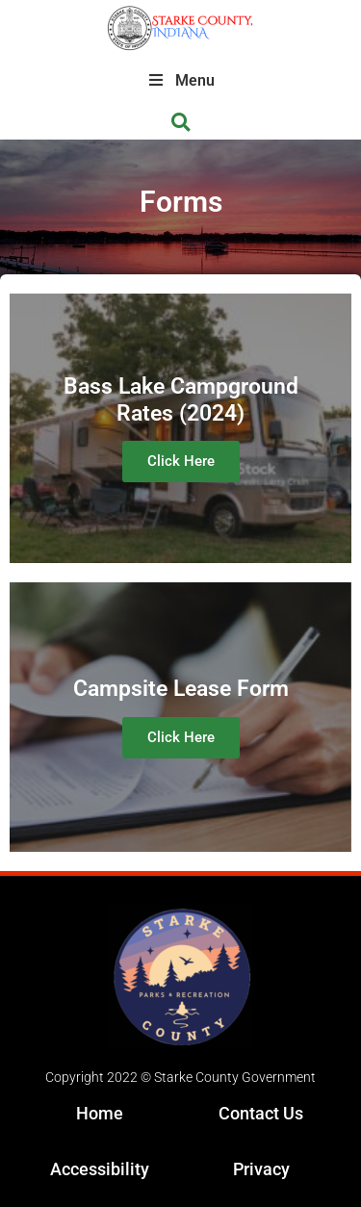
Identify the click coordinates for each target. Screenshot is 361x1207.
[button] (180, 123)
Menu (180, 80)
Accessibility (99, 1169)
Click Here (181, 461)
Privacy (261, 1169)
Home (99, 1113)
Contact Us (261, 1113)
